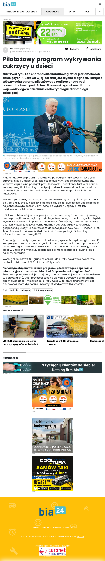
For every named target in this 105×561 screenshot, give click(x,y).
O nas (36, 527)
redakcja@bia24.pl (22, 48)
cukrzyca (25, 290)
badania (14, 290)
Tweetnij (72, 49)
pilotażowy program (42, 290)
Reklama (57, 527)
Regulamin (45, 527)
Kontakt (67, 527)
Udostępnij (93, 49)
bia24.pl (80, 536)
